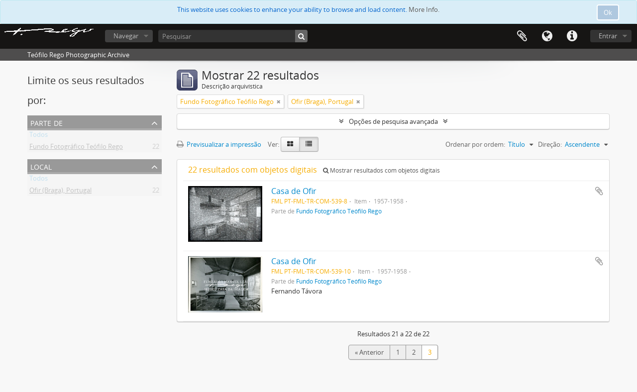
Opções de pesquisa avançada (393, 121)
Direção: (550, 144)
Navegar (125, 35)
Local (41, 166)
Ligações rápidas (571, 36)
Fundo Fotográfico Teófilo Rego (76, 148)
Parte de (46, 122)
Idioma (546, 36)
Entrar (608, 35)
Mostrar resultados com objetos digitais (381, 170)
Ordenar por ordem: (475, 144)
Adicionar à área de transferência (599, 191)
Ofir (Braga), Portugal (60, 192)
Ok (608, 12)
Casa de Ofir (294, 191)
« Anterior (369, 352)
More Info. (424, 9)
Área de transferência (522, 36)
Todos (38, 136)
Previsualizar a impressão (219, 144)
